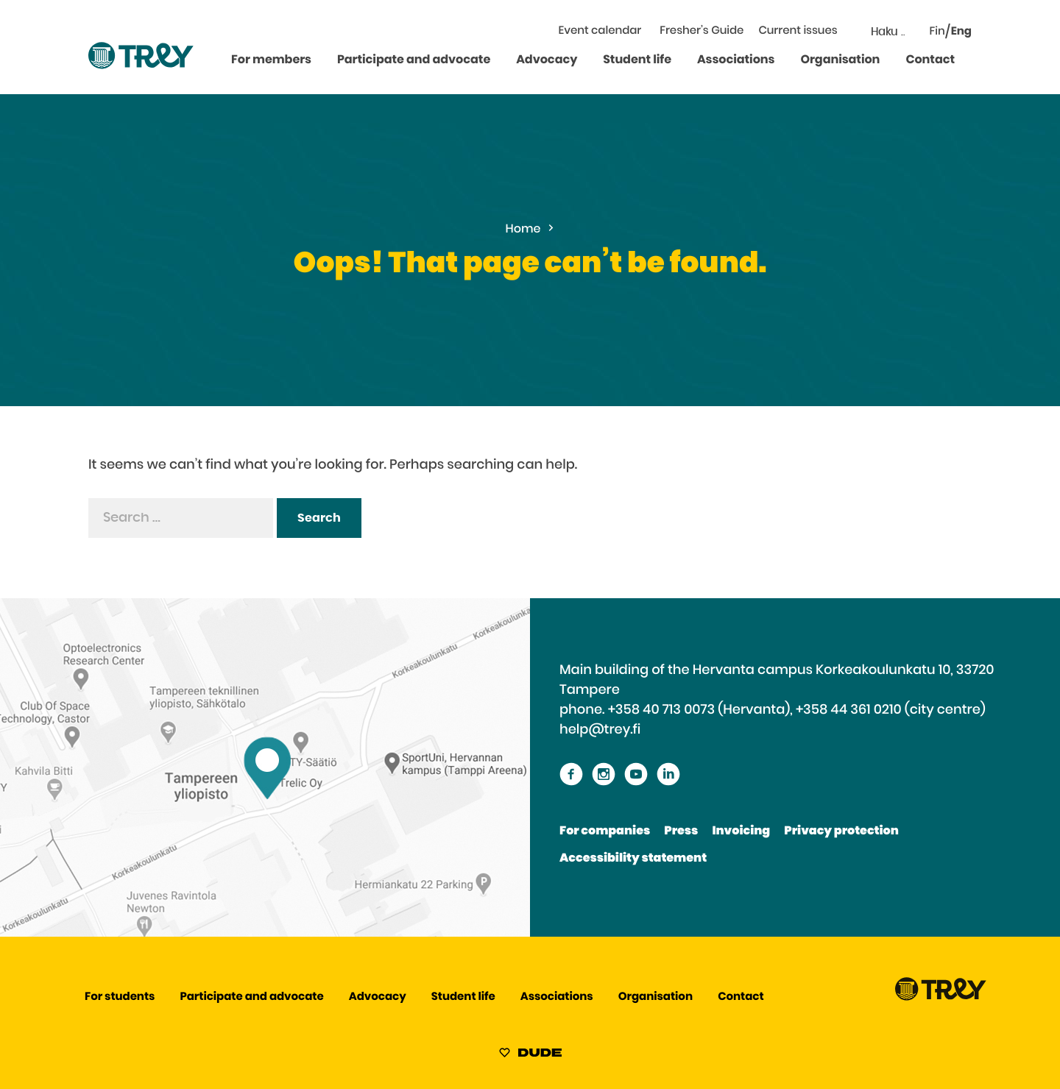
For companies (604, 831)
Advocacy (546, 60)
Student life (637, 60)
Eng (961, 32)
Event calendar (600, 31)
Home (523, 229)
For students (120, 997)
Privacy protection (841, 831)
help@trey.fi (599, 730)
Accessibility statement (633, 859)
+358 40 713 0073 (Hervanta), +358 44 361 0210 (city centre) (797, 710)
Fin (937, 32)
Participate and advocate (413, 60)
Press (681, 831)
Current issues (797, 31)
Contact (930, 60)
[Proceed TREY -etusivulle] (940, 997)
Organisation (840, 60)
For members (271, 60)
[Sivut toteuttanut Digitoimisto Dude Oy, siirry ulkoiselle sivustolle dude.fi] (530, 1055)
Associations (735, 60)
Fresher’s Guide (701, 31)
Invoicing (741, 831)
